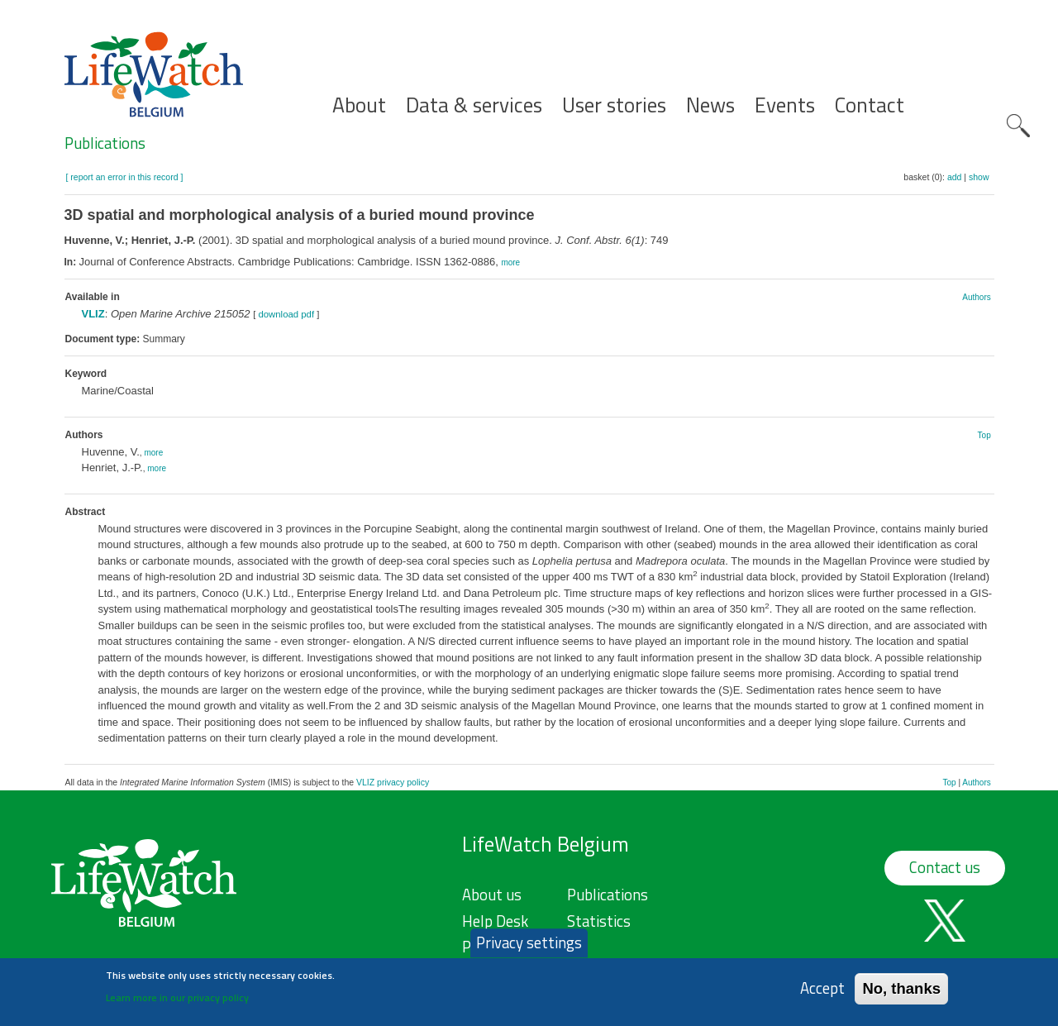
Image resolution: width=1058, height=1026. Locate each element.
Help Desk (495, 921)
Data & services (474, 105)
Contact (869, 105)
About (359, 105)
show (979, 177)
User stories (614, 105)
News (710, 105)
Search (1018, 125)
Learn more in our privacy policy (177, 1004)
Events (785, 105)
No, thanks (901, 995)
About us (492, 894)
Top (984, 435)
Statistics (599, 921)
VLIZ (93, 314)
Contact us (944, 867)
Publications (104, 143)
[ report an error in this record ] (124, 177)
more (510, 262)
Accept (822, 995)
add (954, 177)
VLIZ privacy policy (392, 782)
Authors (976, 297)
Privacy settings (529, 949)
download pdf (286, 314)
